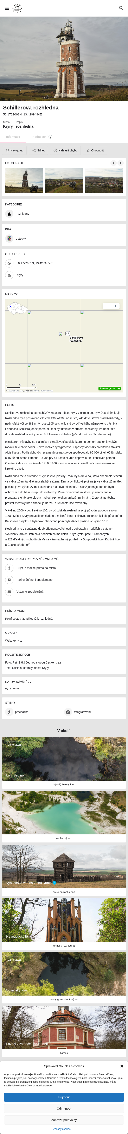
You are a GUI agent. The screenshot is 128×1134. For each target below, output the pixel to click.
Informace (13, 136)
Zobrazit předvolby (64, 1120)
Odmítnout (64, 1108)
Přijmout (64, 1097)
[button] (122, 1066)
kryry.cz (17, 640)
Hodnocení (42, 137)
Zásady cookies (61, 1129)
